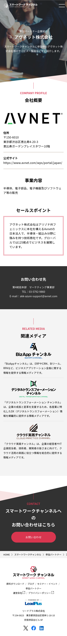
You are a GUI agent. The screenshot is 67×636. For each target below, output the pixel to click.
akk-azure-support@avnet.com (38, 296)
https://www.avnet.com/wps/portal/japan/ (32, 163)
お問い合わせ (34, 537)
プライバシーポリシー (41, 593)
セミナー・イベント (47, 583)
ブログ (31, 583)
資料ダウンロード (15, 583)
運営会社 (19, 593)
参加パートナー (33, 588)
